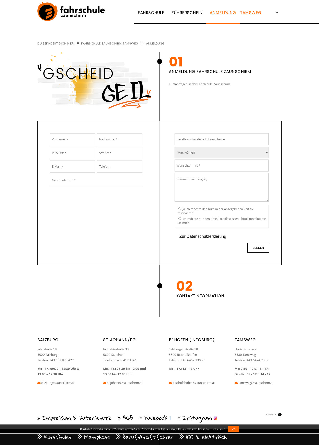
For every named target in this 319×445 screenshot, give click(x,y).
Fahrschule (151, 12)
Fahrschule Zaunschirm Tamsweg (109, 43)
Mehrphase (97, 437)
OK (234, 428)
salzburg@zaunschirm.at (56, 383)
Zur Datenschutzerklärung (202, 236)
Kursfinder (58, 437)
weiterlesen (219, 428)
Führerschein (187, 12)
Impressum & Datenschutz (76, 417)
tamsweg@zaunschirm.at (254, 383)
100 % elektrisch (206, 437)
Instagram (197, 417)
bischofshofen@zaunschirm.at (192, 383)
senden (258, 247)
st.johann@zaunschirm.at (122, 383)
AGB (128, 417)
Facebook (155, 417)
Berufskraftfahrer (148, 437)
